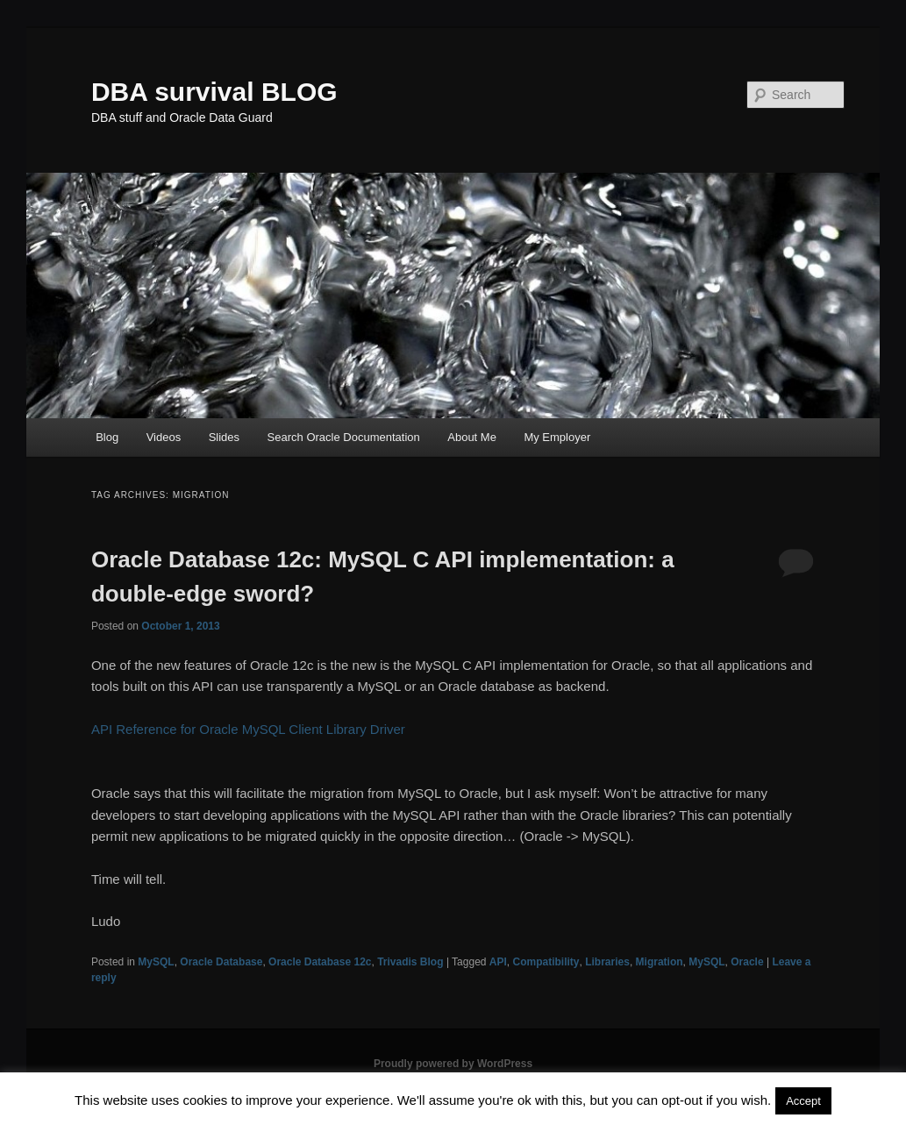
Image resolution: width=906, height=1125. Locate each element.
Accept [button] (803, 1100)
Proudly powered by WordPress (453, 1063)
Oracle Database (221, 962)
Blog (107, 437)
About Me (471, 437)
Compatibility (546, 962)
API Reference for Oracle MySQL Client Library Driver (248, 729)
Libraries (607, 962)
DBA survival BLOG (214, 91)
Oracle (747, 962)
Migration (659, 962)
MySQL (156, 962)
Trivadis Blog (410, 962)
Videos (164, 437)
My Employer (557, 437)
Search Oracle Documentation (344, 437)
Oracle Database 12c (319, 962)
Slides (224, 437)
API (498, 962)
